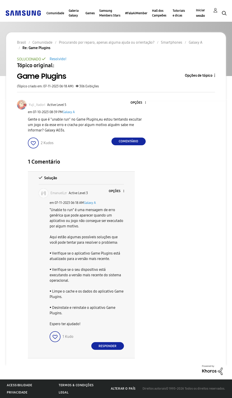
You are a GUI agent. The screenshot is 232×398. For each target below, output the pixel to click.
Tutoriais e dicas (179, 13)
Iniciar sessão (200, 13)
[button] (138, 103)
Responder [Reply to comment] (107, 346)
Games (90, 13)
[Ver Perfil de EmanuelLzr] (59, 193)
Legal (63, 392)
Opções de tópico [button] (199, 75)
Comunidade (55, 13)
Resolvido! (58, 59)
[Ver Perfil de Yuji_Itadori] (37, 105)
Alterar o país (123, 389)
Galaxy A (69, 112)
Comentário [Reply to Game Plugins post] (128, 141)
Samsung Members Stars (109, 13)
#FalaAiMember (136, 13)
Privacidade (17, 392)
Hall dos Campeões (159, 13)
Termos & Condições (76, 385)
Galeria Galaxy (74, 13)
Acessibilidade (19, 385)
